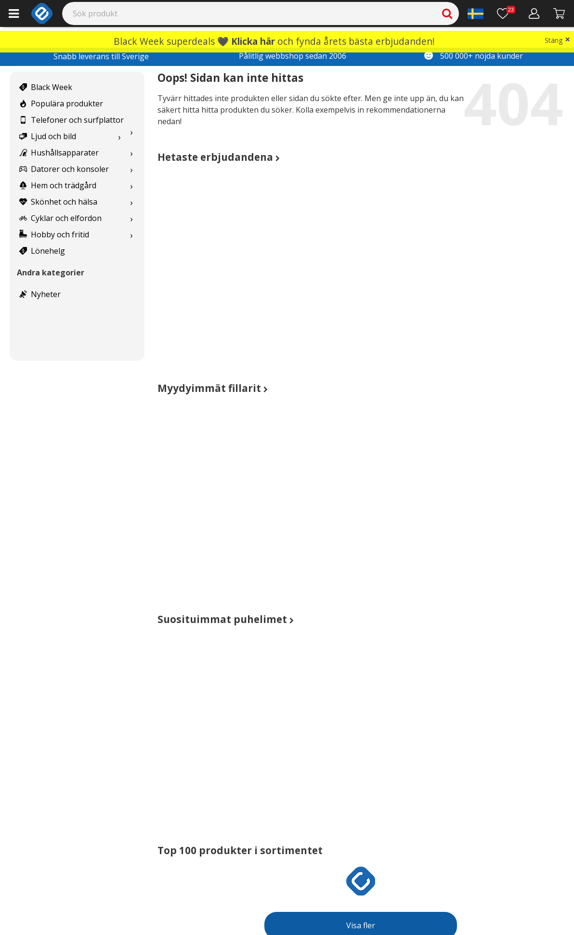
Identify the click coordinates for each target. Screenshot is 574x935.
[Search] (260, 13)
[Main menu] (14, 13)
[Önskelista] (506, 13)
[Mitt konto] (534, 13)
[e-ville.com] (41, 13)
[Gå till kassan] (559, 13)
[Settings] (475, 13)
